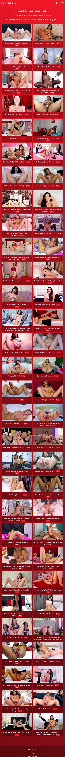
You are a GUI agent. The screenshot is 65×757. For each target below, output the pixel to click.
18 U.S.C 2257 (32, 750)
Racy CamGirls (8, 3)
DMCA (32, 753)
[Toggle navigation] (62, 3)
